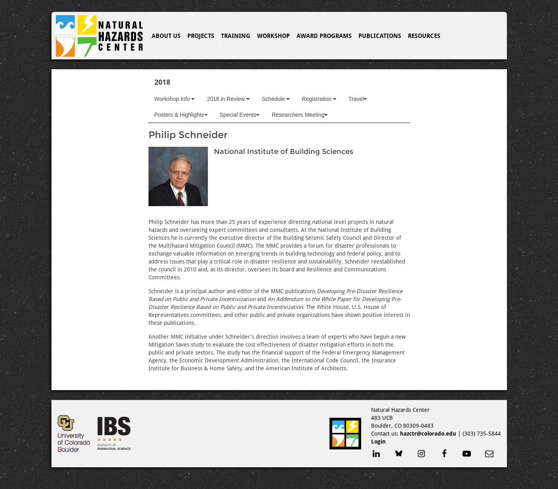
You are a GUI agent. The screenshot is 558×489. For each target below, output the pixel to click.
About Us (166, 36)
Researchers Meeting (300, 115)
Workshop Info (174, 99)
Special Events (240, 115)
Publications (379, 36)
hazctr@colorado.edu (428, 433)
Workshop (273, 36)
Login (378, 441)
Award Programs (324, 36)
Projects (200, 36)
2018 (162, 82)
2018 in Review (228, 99)
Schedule (275, 99)
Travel (358, 99)
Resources (424, 36)
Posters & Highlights (181, 115)
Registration (319, 99)
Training (235, 36)
